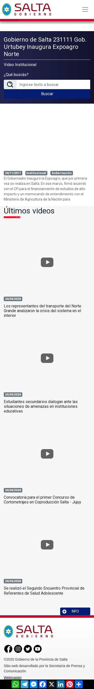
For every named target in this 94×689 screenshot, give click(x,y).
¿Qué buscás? (16, 74)
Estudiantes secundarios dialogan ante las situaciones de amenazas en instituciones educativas (41, 406)
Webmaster (13, 678)
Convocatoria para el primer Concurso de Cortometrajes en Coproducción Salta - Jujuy (42, 499)
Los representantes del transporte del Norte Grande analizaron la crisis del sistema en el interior (42, 311)
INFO (70, 611)
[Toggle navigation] (85, 9)
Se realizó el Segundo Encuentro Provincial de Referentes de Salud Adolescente (44, 590)
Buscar (47, 93)
